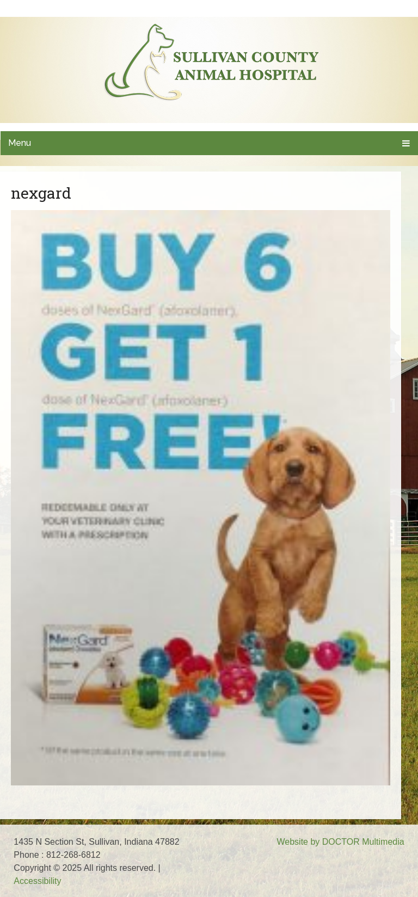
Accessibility (37, 881)
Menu (19, 143)
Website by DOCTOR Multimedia (340, 841)
